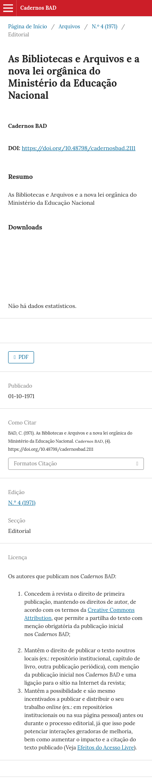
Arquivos (69, 26)
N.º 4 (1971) (104, 26)
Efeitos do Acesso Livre (105, 747)
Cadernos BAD (38, 7)
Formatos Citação (35, 463)
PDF (22, 357)
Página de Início (27, 26)
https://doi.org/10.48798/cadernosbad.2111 (78, 148)
